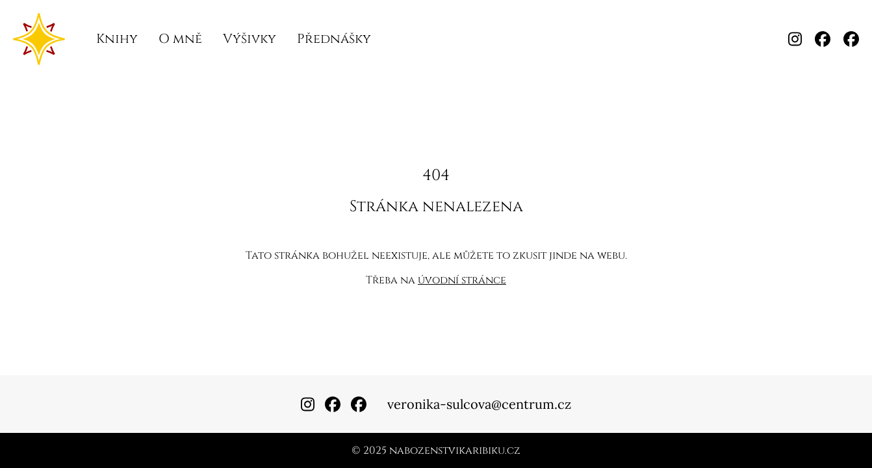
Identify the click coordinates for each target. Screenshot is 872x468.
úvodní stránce (462, 280)
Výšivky (249, 38)
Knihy (117, 38)
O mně (180, 38)
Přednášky (334, 38)
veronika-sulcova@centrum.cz (479, 404)
